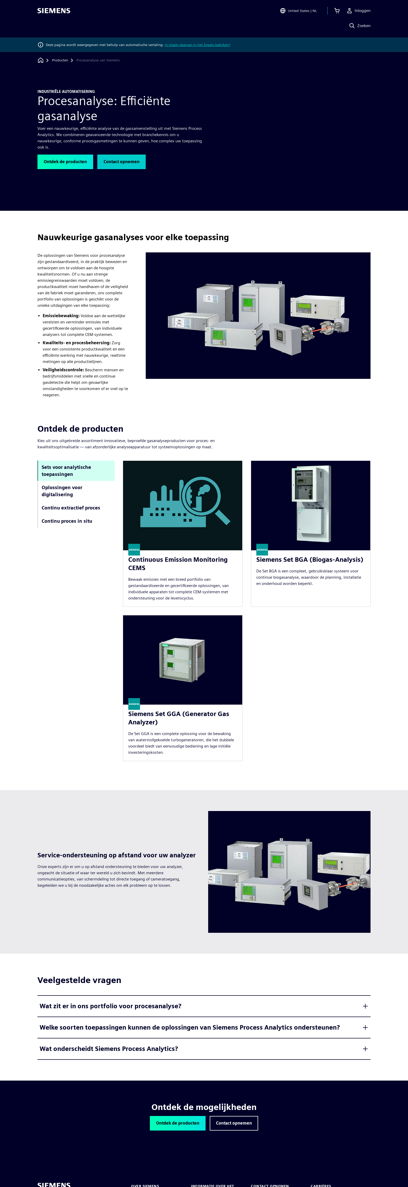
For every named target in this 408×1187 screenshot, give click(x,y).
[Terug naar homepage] (40, 60)
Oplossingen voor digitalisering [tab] (62, 491)
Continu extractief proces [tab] (71, 507)
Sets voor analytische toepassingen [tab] (66, 470)
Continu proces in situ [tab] (67, 521)
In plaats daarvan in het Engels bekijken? (197, 45)
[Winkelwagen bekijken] (337, 11)
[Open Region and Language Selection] (298, 11)
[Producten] (60, 60)
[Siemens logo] (53, 11)
